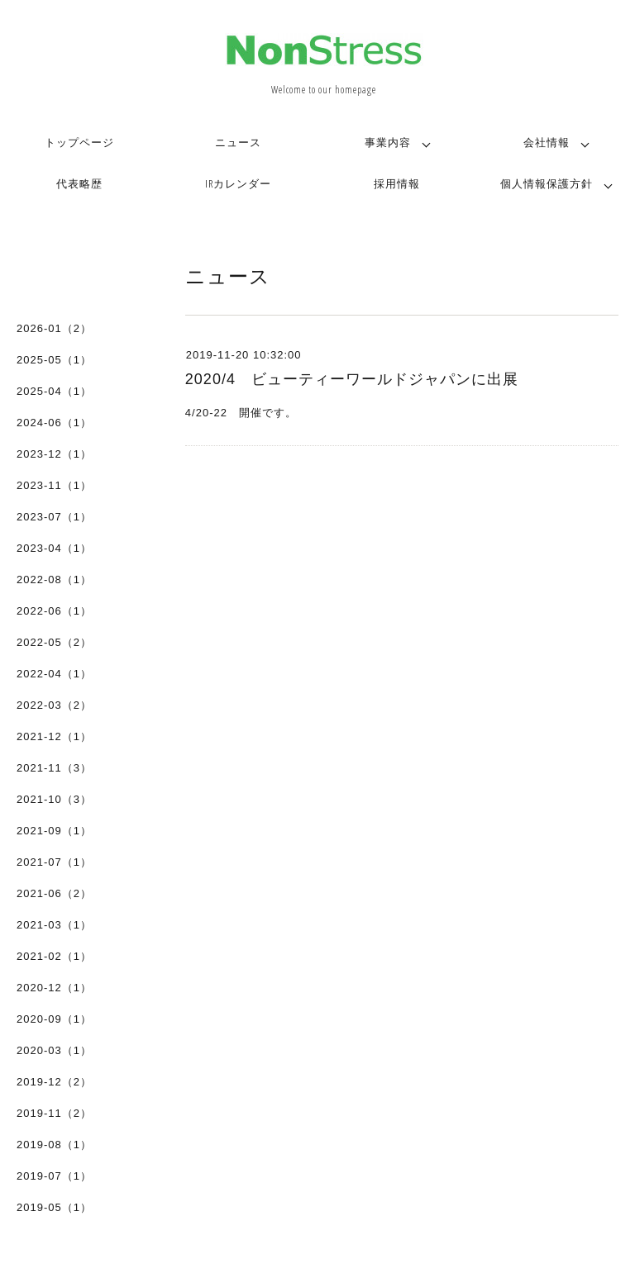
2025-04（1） (54, 391)
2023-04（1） (54, 548)
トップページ (79, 142)
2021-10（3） (54, 799)
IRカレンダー (238, 183)
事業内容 (388, 142)
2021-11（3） (54, 768)
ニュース (238, 142)
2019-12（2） (54, 1082)
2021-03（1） (54, 925)
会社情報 (546, 142)
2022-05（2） (54, 642)
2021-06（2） (54, 893)
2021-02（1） (54, 956)
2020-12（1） (54, 987)
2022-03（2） (54, 705)
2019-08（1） (54, 1144)
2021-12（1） (54, 736)
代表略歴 (79, 183)
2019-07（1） (54, 1176)
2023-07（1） (54, 517)
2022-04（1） (54, 673)
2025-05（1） (54, 360)
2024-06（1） (54, 422)
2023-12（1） (54, 454)
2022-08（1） (54, 579)
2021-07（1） (54, 862)
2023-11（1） (54, 485)
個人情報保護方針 (546, 183)
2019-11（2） (54, 1113)
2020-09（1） (54, 1019)
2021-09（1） (54, 830)
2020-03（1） (54, 1050)
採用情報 (397, 183)
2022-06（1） (54, 611)
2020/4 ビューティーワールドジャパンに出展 (351, 379)
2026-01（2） (54, 328)
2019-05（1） (54, 1207)
